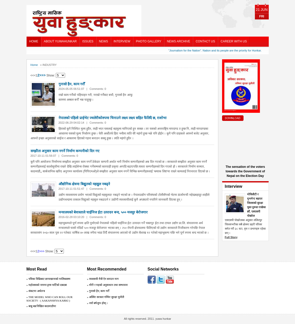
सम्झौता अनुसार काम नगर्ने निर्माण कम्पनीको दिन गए (65, 151)
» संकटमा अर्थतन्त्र (35, 290)
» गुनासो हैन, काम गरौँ (98, 290)
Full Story (231, 237)
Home (34, 64)
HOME (33, 41)
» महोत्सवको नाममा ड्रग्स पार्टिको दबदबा (46, 284)
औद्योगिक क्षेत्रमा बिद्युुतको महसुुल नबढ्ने (84, 184)
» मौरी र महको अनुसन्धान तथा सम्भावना (107, 284)
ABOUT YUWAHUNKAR (60, 41)
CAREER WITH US (234, 41)
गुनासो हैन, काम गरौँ (72, 84)
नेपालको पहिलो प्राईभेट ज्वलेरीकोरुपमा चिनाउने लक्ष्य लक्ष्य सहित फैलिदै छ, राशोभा (113, 118)
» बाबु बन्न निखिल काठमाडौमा (41, 306)
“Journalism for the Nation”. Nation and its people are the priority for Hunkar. (216, 50)
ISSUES (87, 41)
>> (43, 75)
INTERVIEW (122, 41)
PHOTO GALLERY (148, 41)
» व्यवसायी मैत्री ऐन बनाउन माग (103, 278)
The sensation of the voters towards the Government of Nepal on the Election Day (245, 171)
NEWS (103, 41)
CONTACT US (205, 41)
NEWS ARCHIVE (178, 41)
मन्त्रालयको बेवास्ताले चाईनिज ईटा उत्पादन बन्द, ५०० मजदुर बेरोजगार (103, 212)
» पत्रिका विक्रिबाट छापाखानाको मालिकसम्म (48, 278)
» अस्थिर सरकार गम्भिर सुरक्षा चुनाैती (105, 297)
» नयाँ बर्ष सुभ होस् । (97, 303)
